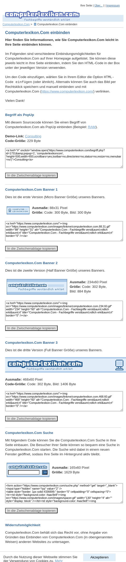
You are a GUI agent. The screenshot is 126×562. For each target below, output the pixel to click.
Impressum (113, 5)
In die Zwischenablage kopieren (31, 175)
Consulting (33, 136)
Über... (98, 5)
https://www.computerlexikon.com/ (67, 91)
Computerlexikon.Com (16, 24)
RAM (92, 127)
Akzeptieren (99, 557)
